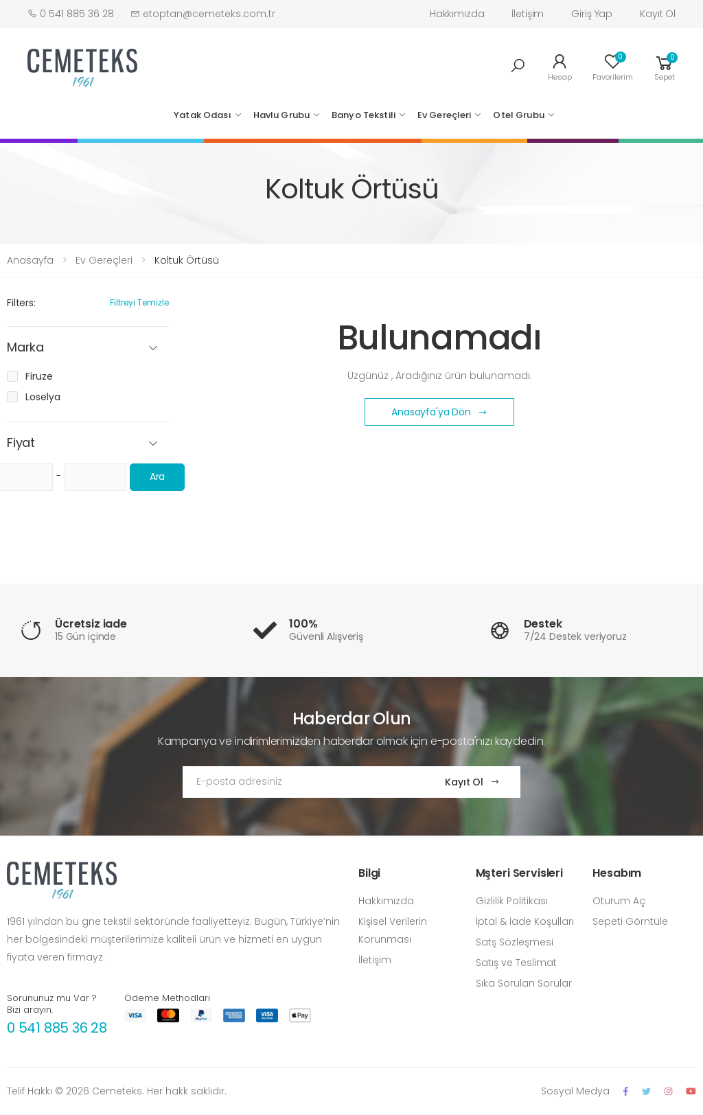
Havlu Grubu (281, 115)
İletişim (527, 14)
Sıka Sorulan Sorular (524, 983)
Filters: (21, 303)
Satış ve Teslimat (516, 962)
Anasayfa (30, 260)
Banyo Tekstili (363, 115)
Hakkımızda (457, 14)
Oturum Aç (618, 901)
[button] (517, 66)
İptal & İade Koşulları (525, 921)
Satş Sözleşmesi (514, 942)
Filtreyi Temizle (139, 302)
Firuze (39, 376)
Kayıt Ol (658, 14)
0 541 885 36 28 (57, 1027)
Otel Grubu (518, 115)
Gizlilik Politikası (512, 901)
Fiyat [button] (21, 443)
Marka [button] (25, 348)
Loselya (42, 397)
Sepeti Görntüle (630, 921)
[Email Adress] (300, 782)
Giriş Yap (591, 14)
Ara (157, 476)
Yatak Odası (202, 115)
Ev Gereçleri (444, 115)
